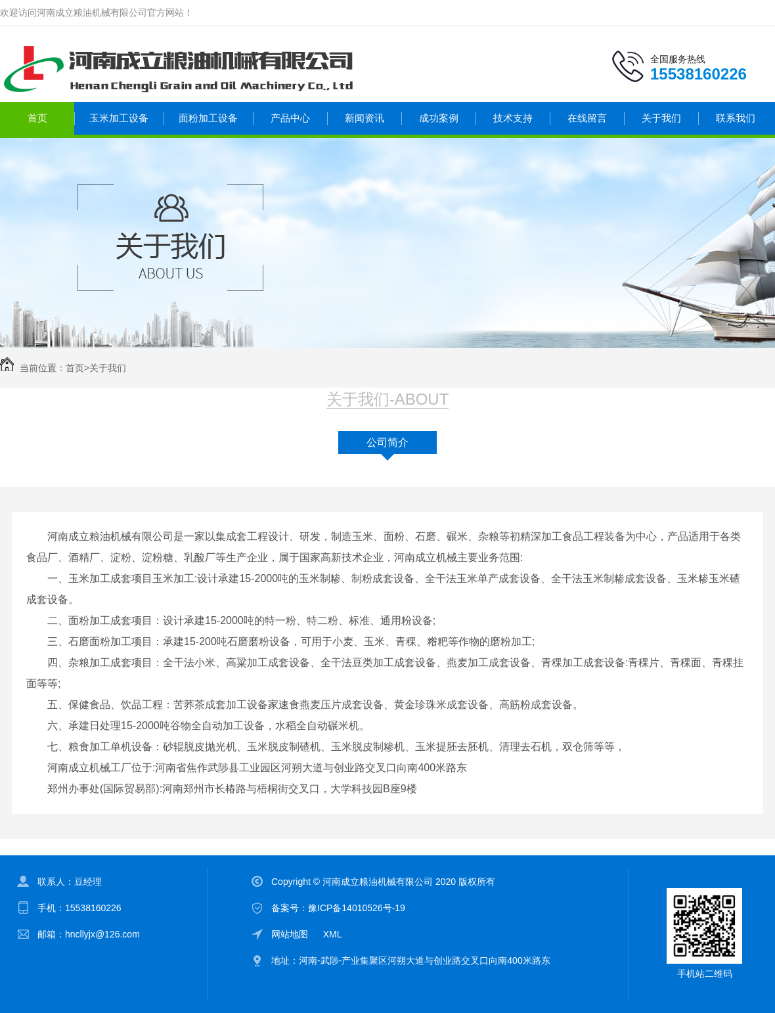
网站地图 (289, 934)
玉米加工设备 (118, 118)
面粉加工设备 (208, 118)
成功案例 (438, 118)
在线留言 (587, 118)
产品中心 (290, 118)
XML (332, 934)
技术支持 (513, 118)
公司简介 (387, 442)
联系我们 (735, 118)
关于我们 (661, 118)
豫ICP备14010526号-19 (356, 908)
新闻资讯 (364, 118)
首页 (37, 118)
